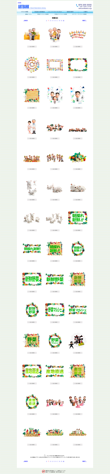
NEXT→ (84, 20)
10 (63, 20)
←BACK (25, 20)
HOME (19, 2)
